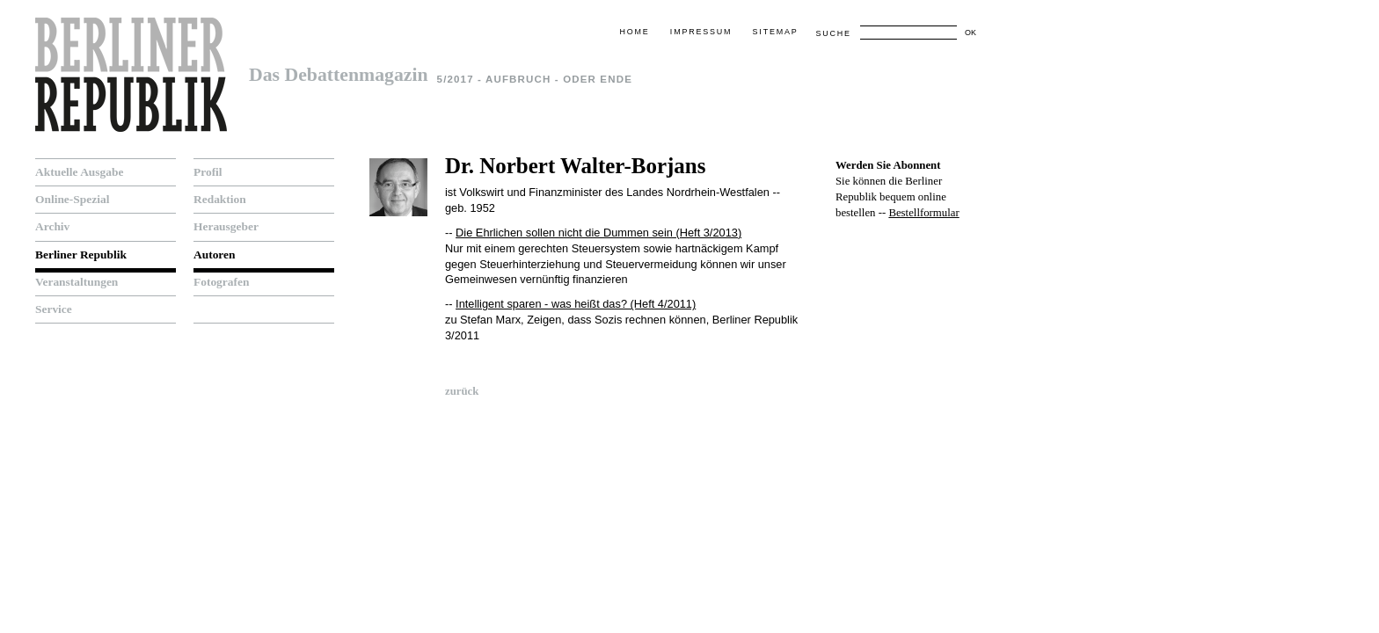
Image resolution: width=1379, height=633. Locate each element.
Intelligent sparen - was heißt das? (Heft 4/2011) (576, 303)
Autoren (214, 254)
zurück (461, 391)
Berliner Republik (81, 254)
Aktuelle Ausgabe (79, 171)
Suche (832, 33)
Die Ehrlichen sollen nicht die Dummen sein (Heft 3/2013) (598, 232)
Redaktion (219, 199)
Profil (208, 171)
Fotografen (221, 281)
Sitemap (776, 31)
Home (634, 31)
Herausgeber (226, 226)
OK (970, 32)
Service (53, 309)
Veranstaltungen (76, 281)
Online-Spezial (72, 199)
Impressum (701, 31)
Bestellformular (923, 213)
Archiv (52, 226)
